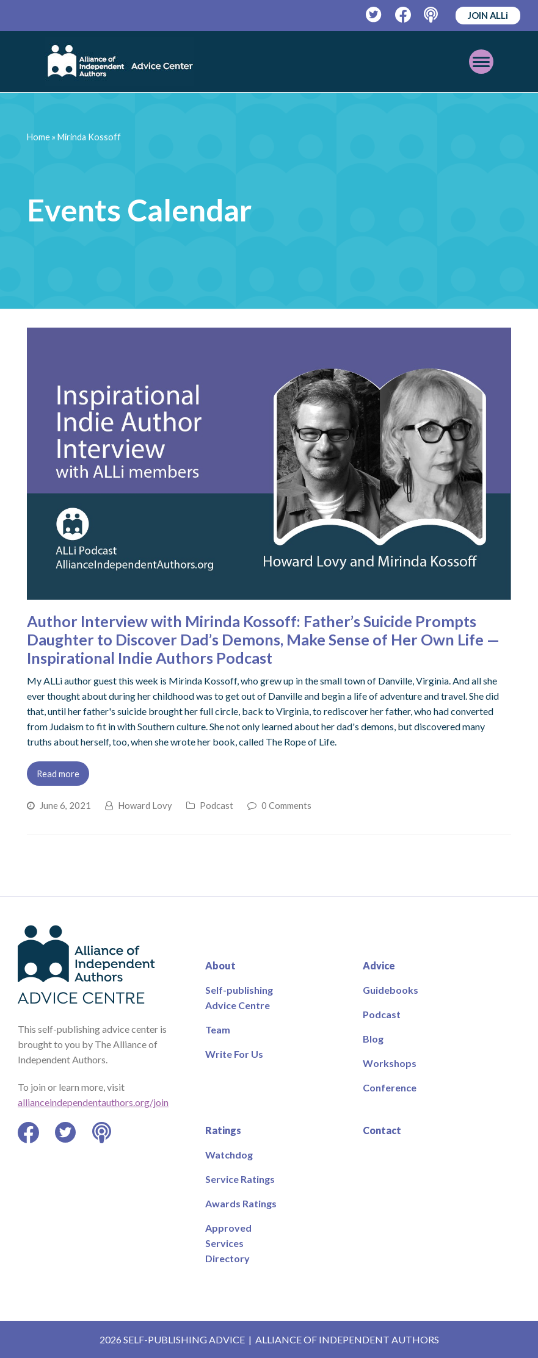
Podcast (216, 805)
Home (38, 137)
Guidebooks (390, 990)
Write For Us (234, 1054)
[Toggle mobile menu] (481, 61)
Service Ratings (240, 1179)
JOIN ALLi (488, 15)
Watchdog (229, 1154)
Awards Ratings (241, 1203)
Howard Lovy (145, 805)
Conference (389, 1087)
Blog (373, 1038)
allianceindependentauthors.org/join (93, 1102)
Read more (58, 773)
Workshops (389, 1063)
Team (217, 1029)
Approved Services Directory (228, 1243)
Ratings (223, 1130)
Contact (382, 1130)
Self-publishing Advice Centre (239, 997)
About (220, 965)
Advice (379, 965)
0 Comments (286, 805)
